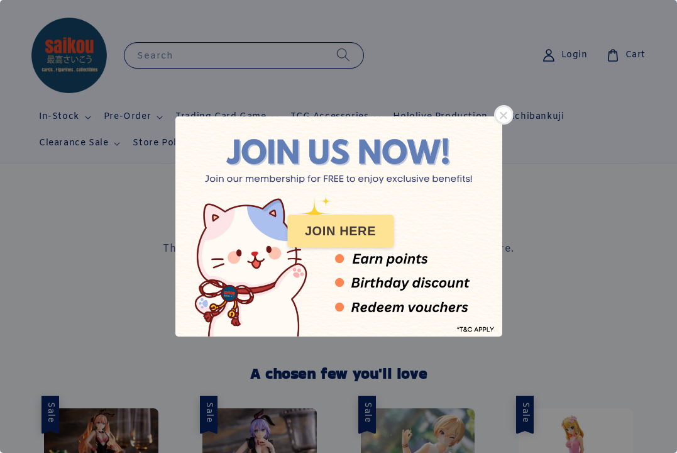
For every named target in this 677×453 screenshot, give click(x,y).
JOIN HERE (340, 231)
